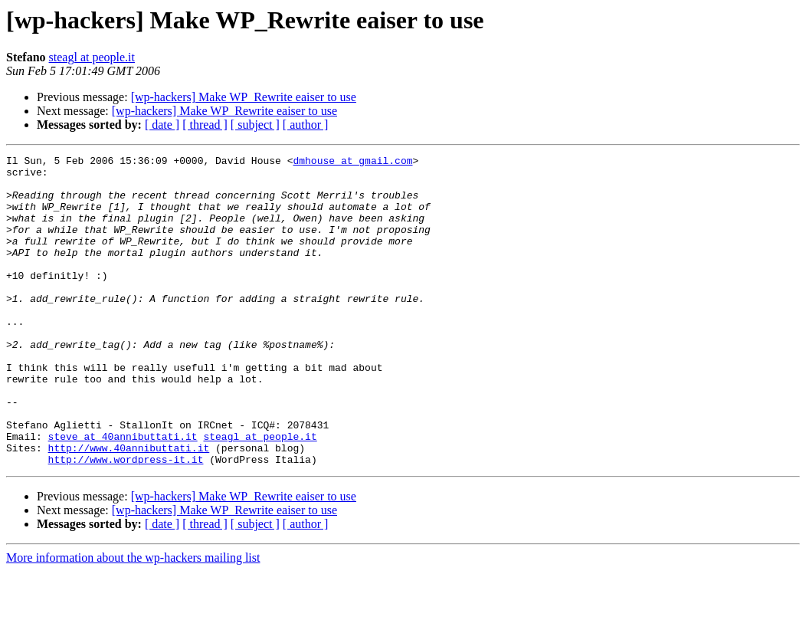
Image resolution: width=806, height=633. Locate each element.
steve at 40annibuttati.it (123, 493)
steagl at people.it (92, 57)
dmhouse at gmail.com (352, 162)
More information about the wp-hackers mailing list (133, 619)
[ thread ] (205, 124)
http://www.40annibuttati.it (129, 507)
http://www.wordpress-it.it (126, 521)
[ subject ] (255, 124)
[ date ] (162, 124)
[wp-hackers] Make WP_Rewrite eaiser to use (243, 96)
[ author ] (306, 124)
